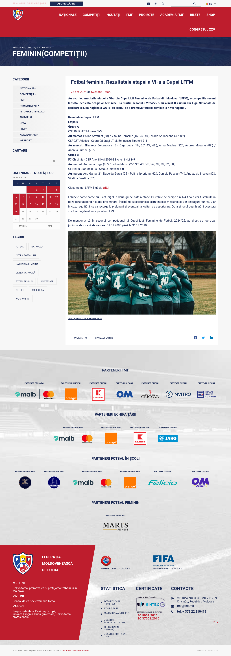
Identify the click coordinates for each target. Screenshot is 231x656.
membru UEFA (108, 568)
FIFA (20, 128)
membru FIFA (160, 568)
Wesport (22, 140)
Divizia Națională (25, 273)
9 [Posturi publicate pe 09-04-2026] (36, 197)
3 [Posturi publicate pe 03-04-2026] (43, 190)
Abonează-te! (66, 3)
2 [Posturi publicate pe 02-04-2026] (36, 190)
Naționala (37, 246)
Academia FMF (25, 134)
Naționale (24, 88)
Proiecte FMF (26, 105)
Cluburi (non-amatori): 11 (111, 628)
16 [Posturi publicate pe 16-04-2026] (36, 204)
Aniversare (47, 281)
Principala (19, 47)
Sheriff (20, 290)
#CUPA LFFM (80, 338)
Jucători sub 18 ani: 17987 (115, 635)
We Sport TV (22, 299)
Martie (23, 226)
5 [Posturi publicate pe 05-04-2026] (56, 190)
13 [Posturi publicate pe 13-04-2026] (16, 204)
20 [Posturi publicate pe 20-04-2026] (16, 211)
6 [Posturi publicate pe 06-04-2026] (16, 197)
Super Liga (38, 290)
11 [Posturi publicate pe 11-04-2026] (50, 197)
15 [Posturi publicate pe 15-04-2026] (30, 204)
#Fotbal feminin (104, 338)
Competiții (45, 47)
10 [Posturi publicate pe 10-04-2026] (43, 197)
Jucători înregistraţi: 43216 (115, 621)
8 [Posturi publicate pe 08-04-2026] (29, 197)
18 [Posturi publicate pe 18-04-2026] (50, 204)
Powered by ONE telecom (207, 651)
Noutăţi (31, 47)
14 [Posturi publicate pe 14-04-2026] (23, 204)
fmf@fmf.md (185, 606)
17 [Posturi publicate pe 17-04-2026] (43, 204)
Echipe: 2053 (111, 608)
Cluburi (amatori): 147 (116, 614)
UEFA (19, 122)
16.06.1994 (176, 568)
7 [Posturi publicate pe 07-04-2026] (23, 197)
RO (209, 4)
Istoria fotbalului (26, 255)
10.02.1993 (124, 568)
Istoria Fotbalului (29, 111)
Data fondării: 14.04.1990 (112, 602)
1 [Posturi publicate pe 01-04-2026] (29, 190)
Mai (50, 226)
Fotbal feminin (24, 281)
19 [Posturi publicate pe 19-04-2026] (56, 204)
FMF (20, 99)
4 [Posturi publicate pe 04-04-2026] (50, 190)
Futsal (19, 246)
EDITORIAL (22, 116)
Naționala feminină (27, 264)
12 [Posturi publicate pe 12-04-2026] (56, 197)
